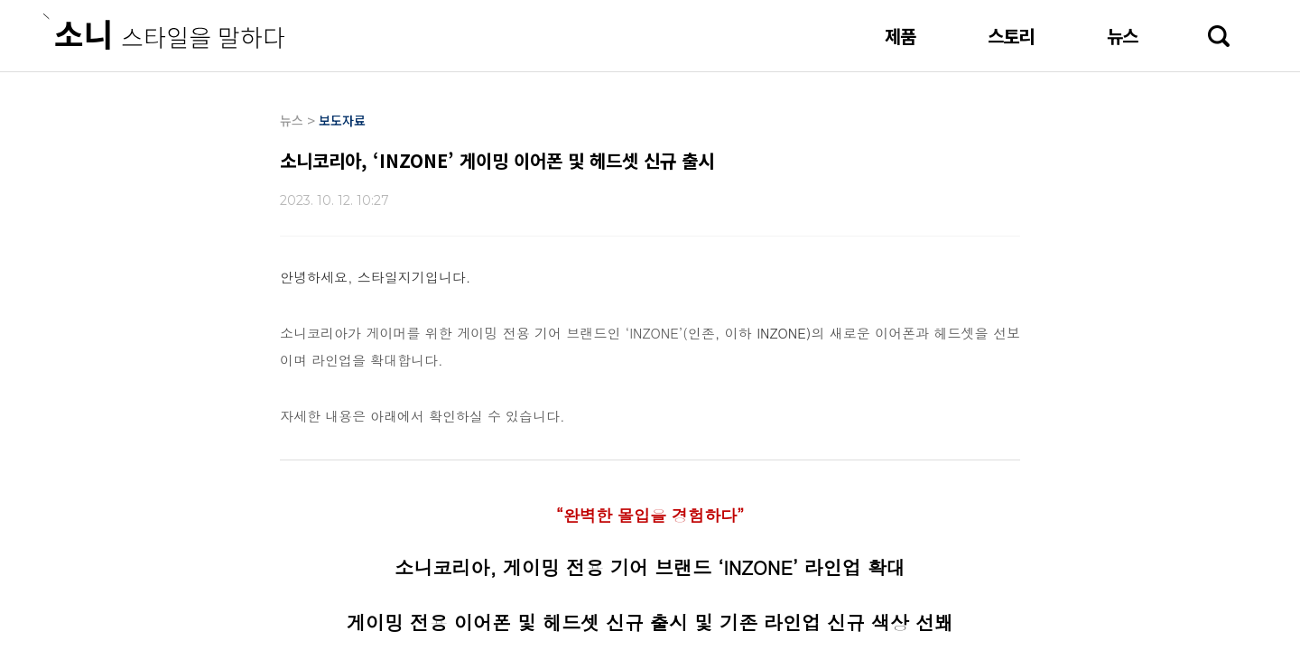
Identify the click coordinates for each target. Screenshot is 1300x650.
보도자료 (342, 120)
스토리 (1011, 36)
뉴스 (1122, 36)
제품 (900, 36)
